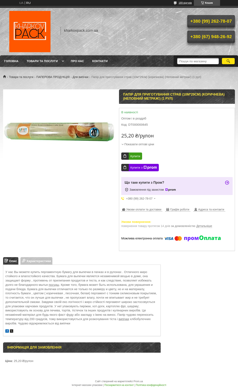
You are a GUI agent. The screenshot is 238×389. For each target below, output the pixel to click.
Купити (135, 156)
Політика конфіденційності (151, 385)
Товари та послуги (42, 61)
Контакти (100, 61)
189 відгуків (185, 2)
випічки (124, 319)
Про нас (77, 61)
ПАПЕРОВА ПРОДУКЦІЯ (53, 77)
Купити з (143, 167)
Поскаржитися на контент (119, 385)
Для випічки (80, 77)
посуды (54, 284)
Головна (11, 61)
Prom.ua (138, 381)
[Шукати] (228, 61)
